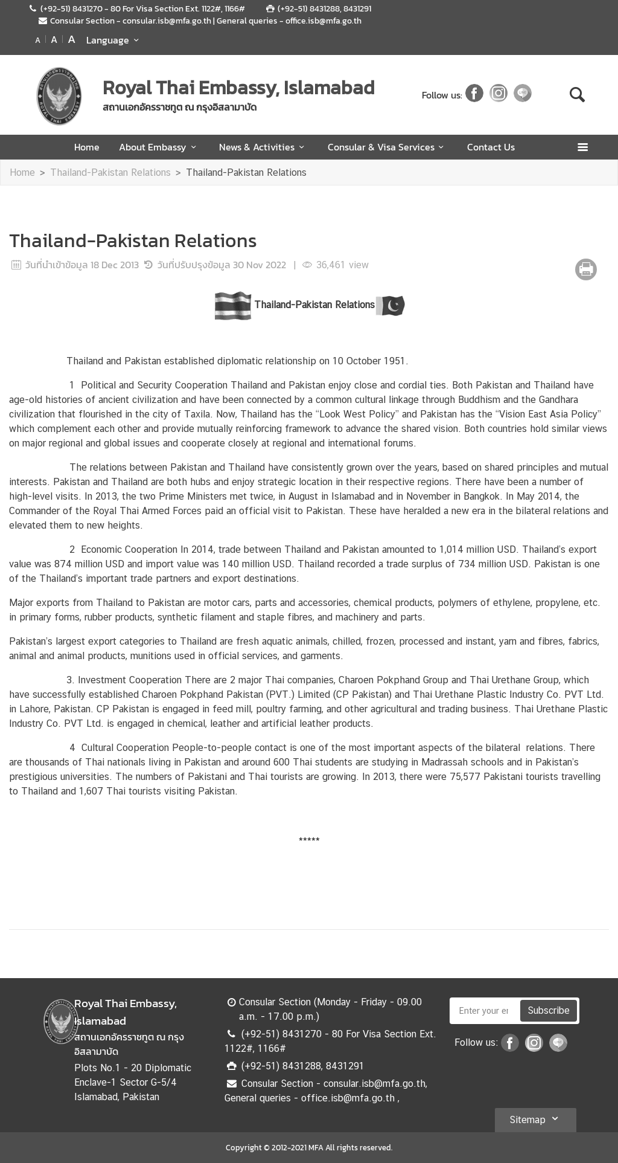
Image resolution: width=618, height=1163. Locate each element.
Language (114, 40)
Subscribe (548, 1010)
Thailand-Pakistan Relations (110, 172)
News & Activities (263, 147)
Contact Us (491, 147)
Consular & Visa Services (388, 147)
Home (87, 147)
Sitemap (535, 1118)
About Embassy (159, 147)
